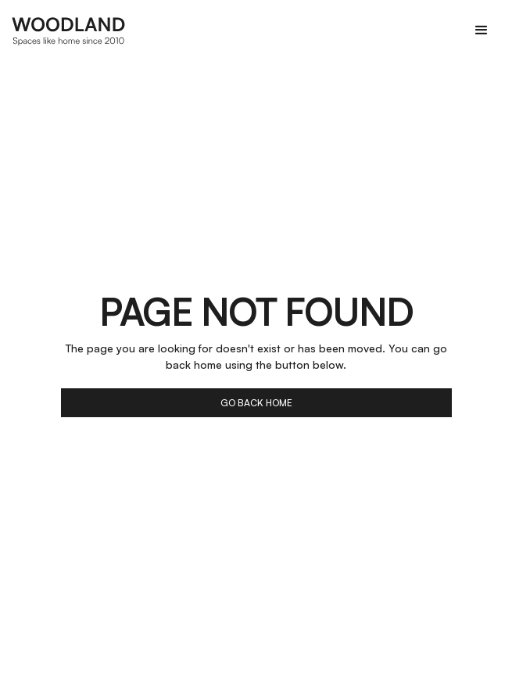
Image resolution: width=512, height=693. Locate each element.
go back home (256, 403)
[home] (69, 30)
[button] (481, 30)
